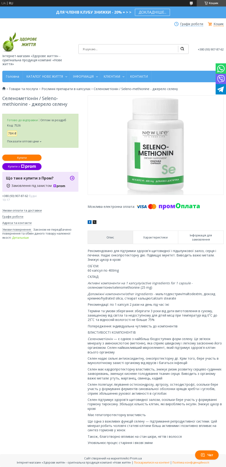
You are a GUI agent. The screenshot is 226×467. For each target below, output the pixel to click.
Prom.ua (136, 458)
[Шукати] (182, 49)
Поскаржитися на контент (152, 462)
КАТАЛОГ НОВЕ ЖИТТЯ (44, 76)
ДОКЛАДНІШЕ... (152, 12)
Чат (207, 455)
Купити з (22, 166)
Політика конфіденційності (190, 462)
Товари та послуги (23, 89)
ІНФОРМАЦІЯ (83, 76)
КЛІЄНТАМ (112, 76)
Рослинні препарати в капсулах (66, 89)
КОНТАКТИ (139, 76)
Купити (22, 157)
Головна (12, 76)
